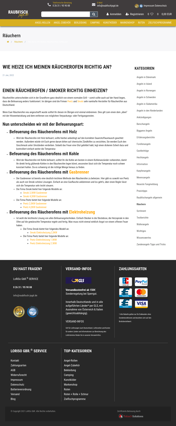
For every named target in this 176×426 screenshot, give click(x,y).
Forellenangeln (144, 144)
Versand (15, 394)
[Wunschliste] (150, 14)
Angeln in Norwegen (146, 90)
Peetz (70, 101)
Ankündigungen (144, 117)
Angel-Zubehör (62, 22)
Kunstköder (110, 22)
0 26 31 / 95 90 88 (61, 5)
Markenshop (127, 22)
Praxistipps (142, 191)
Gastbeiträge (143, 150)
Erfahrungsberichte (146, 137)
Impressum (149, 5)
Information (142, 164)
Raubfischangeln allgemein (149, 197)
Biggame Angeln (144, 130)
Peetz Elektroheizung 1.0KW (43, 239)
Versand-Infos (96, 335)
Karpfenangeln (143, 170)
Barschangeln (143, 124)
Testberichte (142, 217)
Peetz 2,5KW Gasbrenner (35, 203)
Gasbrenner (79, 172)
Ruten (141, 22)
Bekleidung (80, 22)
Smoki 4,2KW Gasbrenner (35, 196)
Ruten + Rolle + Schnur (76, 394)
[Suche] (94, 14)
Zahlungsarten (132, 269)
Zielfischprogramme (160, 22)
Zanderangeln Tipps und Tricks (151, 244)
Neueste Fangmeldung (147, 184)
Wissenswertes (144, 237)
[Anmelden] (114, 14)
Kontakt (15, 360)
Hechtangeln (143, 157)
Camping (95, 22)
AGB (13, 370)
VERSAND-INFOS (78, 269)
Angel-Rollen (42, 22)
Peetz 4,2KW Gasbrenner (35, 207)
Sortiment (141, 211)
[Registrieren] (135, 14)
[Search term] (65, 14)
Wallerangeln (143, 224)
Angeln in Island (144, 83)
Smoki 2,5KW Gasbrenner (35, 192)
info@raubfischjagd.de (107, 5)
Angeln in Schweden (146, 97)
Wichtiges (141, 231)
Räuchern (18, 41)
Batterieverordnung (21, 389)
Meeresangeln (143, 177)
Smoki (80, 101)
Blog (13, 399)
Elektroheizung (82, 212)
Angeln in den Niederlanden (150, 110)
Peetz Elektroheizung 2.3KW (43, 243)
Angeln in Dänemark (146, 77)
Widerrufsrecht (19, 375)
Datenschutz (161, 5)
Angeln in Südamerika (147, 104)
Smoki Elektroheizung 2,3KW (43, 232)
